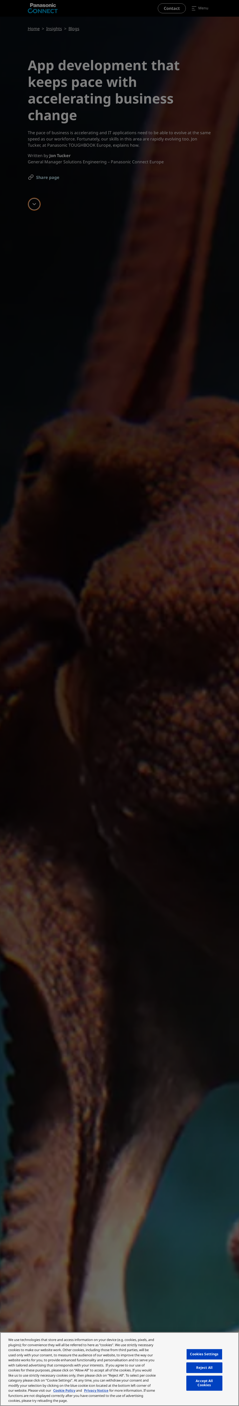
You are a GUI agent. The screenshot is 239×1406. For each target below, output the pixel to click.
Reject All (204, 1367)
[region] (119, 1369)
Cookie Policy (64, 1390)
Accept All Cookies (204, 1383)
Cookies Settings (204, 1354)
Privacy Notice (96, 1390)
